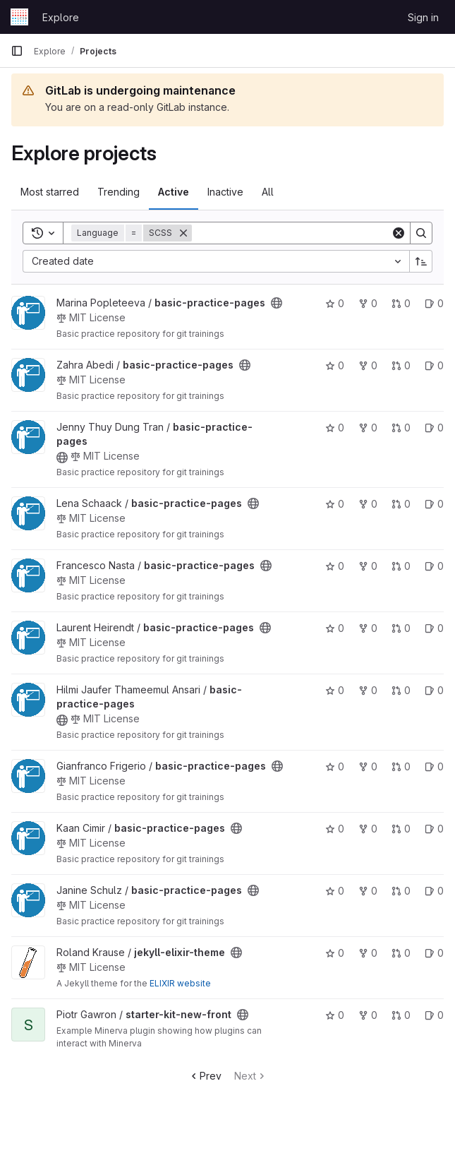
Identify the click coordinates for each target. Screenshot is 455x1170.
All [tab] (268, 192)
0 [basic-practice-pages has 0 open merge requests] (401, 303)
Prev (205, 1076)
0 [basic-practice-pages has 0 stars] (334, 303)
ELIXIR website (180, 983)
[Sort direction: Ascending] (421, 261)
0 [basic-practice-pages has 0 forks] (367, 303)
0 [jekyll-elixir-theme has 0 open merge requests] (401, 953)
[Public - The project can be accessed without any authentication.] (276, 303)
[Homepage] (19, 17)
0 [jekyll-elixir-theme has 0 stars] (334, 953)
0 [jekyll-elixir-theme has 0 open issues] (434, 953)
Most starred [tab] (49, 192)
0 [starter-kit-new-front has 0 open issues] (434, 1015)
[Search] (291, 233)
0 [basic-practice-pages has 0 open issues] (434, 303)
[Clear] (398, 233)
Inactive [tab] (225, 192)
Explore (60, 17)
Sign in (423, 17)
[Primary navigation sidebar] (17, 51)
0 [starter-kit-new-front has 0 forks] (367, 1015)
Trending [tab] (118, 192)
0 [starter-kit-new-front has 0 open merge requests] (401, 1015)
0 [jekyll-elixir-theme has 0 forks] (367, 953)
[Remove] (183, 233)
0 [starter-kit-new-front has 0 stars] (334, 1015)
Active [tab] (173, 192)
